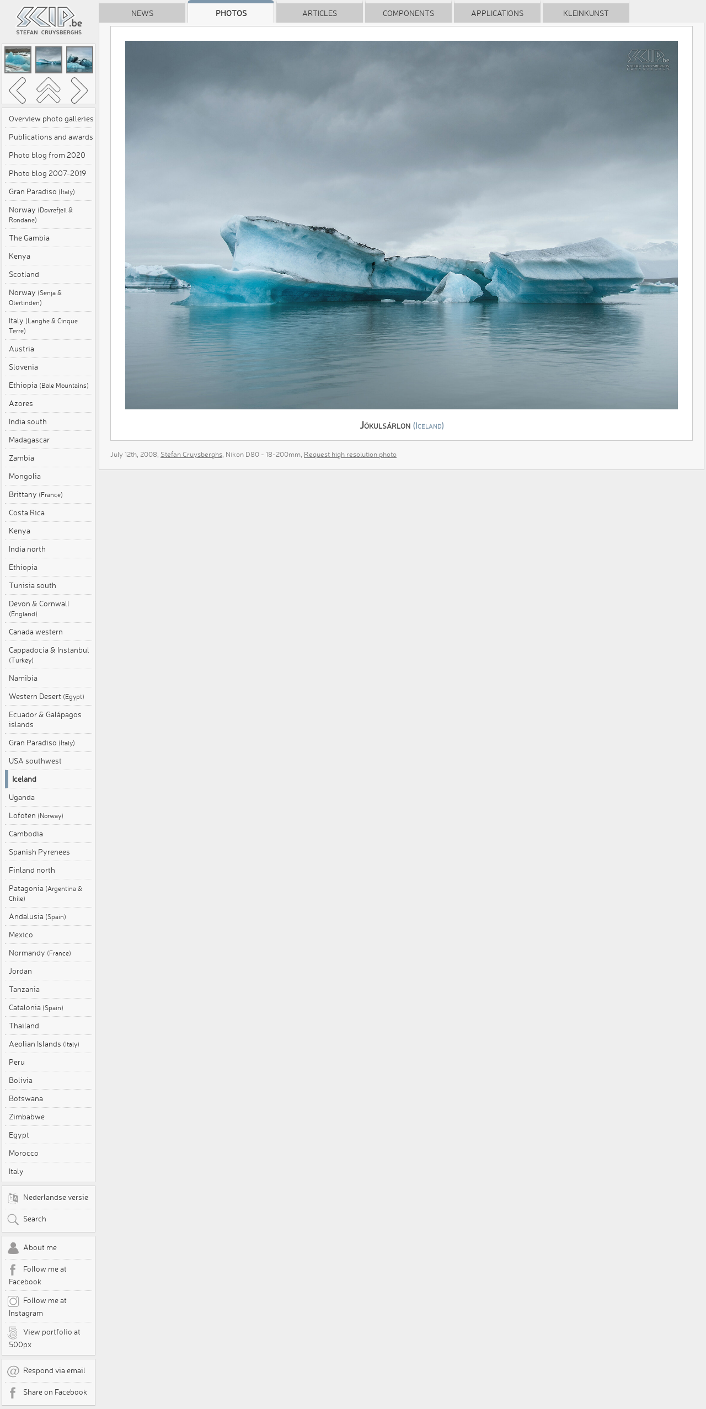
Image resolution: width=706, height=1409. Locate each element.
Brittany (36, 494)
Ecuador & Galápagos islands (45, 719)
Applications (497, 13)
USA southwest (35, 761)
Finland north (32, 870)
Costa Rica (27, 512)
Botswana (26, 1098)
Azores (21, 403)
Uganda (22, 797)
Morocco (24, 1153)
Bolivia (21, 1080)
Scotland (24, 274)
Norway (41, 214)
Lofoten (36, 815)
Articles (319, 13)
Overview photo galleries (51, 119)
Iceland (24, 779)
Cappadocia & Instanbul (49, 654)
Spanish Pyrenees (39, 852)
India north (27, 549)
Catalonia (36, 1007)
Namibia (23, 678)
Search (26, 1219)
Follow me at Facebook (37, 1275)
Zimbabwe (27, 1117)
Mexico (21, 935)
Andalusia (37, 916)
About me (32, 1248)
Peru (17, 1062)
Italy (43, 325)
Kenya (19, 256)
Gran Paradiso (42, 191)
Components (408, 13)
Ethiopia (49, 385)
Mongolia (25, 476)
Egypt (19, 1135)
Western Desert (46, 696)
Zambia (21, 458)
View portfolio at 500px (44, 1337)
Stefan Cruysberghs (191, 454)
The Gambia (29, 238)
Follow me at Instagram (37, 1306)
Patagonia (45, 893)
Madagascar (29, 440)
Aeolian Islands (44, 1044)
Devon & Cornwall (39, 608)
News (142, 13)
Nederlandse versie (47, 1198)
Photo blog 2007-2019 (47, 173)
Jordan (20, 971)
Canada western (36, 632)
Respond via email (46, 1371)
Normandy (40, 953)
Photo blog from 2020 (47, 155)
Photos (231, 13)
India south (28, 421)
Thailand (24, 1026)
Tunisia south (32, 585)
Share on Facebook (47, 1393)
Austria (21, 349)
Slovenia (23, 367)
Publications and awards (51, 137)
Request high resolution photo (350, 454)
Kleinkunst (586, 13)
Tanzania (24, 989)
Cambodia (26, 834)
